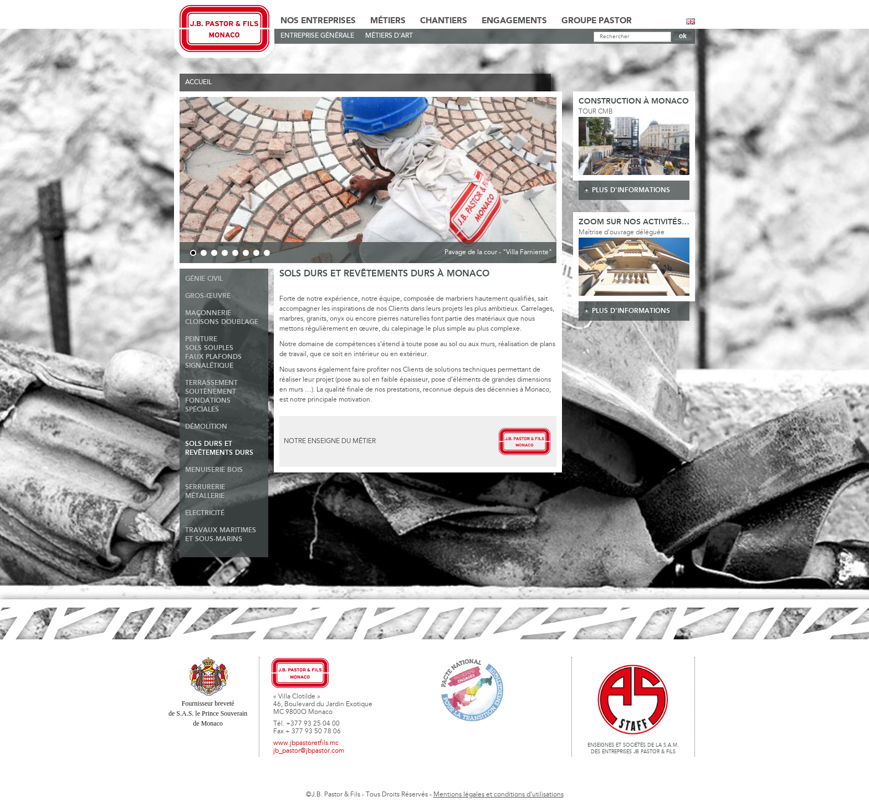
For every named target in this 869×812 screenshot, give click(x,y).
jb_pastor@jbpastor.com (308, 751)
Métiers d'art (389, 36)
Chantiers (443, 21)
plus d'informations (631, 190)
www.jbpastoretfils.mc (306, 743)
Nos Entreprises (318, 21)
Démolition (206, 426)
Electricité (204, 513)
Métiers (388, 21)
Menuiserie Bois (214, 470)
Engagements (514, 21)
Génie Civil (204, 278)
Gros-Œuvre (208, 296)
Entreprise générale (317, 36)
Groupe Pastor (596, 21)
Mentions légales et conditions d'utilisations (498, 795)
